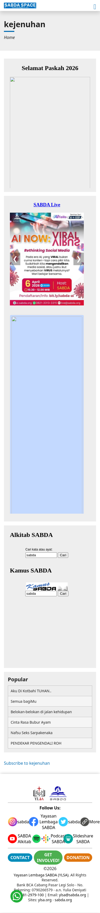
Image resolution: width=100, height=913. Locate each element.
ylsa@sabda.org (72, 894)
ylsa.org (45, 899)
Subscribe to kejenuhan (27, 763)
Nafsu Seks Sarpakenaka (32, 732)
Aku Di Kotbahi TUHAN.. (31, 690)
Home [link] (9, 37)
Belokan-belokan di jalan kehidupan (41, 711)
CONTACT (20, 857)
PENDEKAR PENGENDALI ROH (36, 743)
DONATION (78, 857)
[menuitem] (9, 37)
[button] (94, 6)
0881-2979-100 (31, 894)
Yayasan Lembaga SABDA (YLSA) (41, 874)
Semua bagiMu (23, 701)
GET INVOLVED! (48, 857)
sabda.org (63, 899)
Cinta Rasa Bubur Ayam (31, 722)
